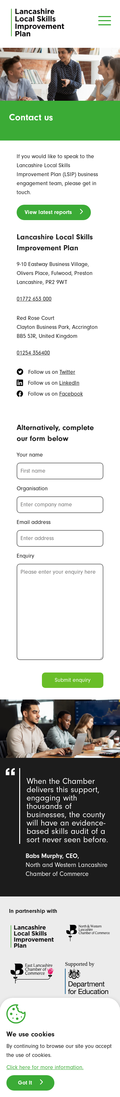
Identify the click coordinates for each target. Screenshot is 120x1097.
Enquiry (25, 556)
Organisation (32, 488)
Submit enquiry (73, 680)
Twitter (67, 372)
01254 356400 (33, 352)
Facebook (71, 393)
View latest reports (48, 212)
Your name (30, 454)
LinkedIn (69, 383)
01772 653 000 (34, 299)
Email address (34, 522)
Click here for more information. (45, 1067)
